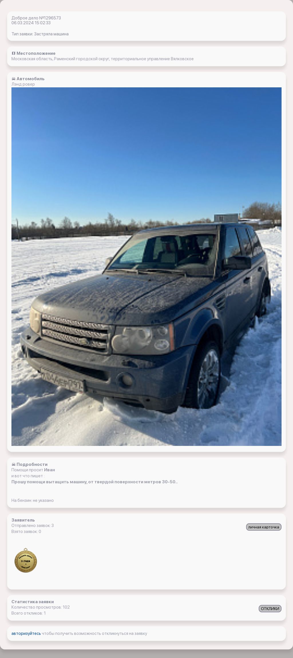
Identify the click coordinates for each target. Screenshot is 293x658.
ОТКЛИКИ (270, 608)
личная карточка (263, 527)
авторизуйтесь (26, 633)
